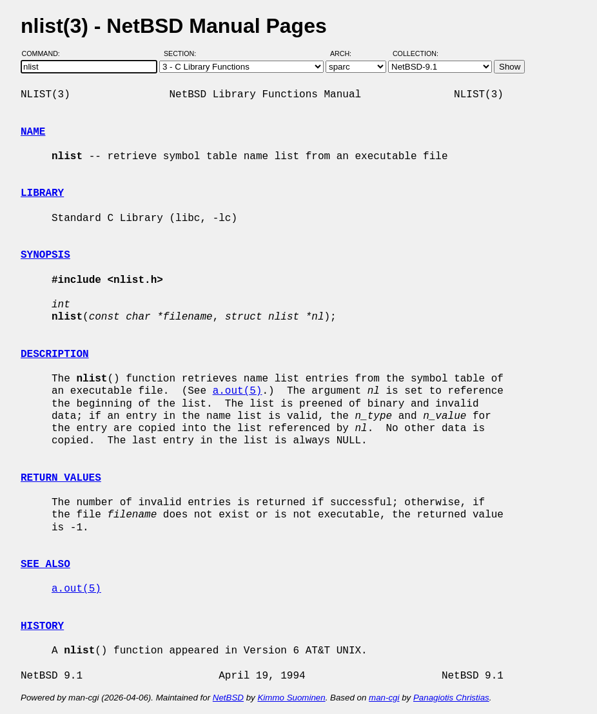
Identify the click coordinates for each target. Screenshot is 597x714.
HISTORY (42, 626)
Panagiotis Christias (451, 697)
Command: (45, 53)
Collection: (415, 53)
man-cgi (384, 697)
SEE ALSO (45, 564)
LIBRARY (42, 193)
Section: (183, 53)
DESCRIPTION (55, 354)
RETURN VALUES (61, 478)
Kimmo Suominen (291, 697)
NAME (33, 132)
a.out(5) (237, 391)
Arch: (346, 53)
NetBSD (228, 697)
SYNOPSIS (45, 255)
